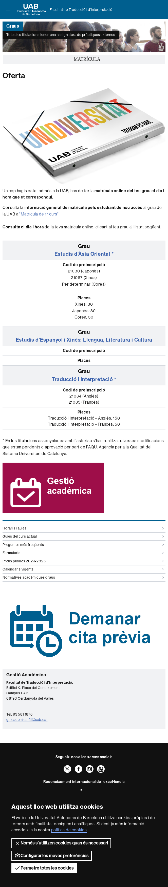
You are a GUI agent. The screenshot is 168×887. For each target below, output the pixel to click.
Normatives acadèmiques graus (83, 577)
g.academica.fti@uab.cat (26, 720)
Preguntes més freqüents (83, 545)
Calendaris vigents (83, 569)
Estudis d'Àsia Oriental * (84, 254)
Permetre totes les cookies (44, 868)
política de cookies (69, 829)
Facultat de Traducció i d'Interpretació (81, 10)
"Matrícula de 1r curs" (39, 214)
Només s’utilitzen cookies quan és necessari (61, 843)
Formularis (83, 553)
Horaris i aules (83, 528)
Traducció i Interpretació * (84, 379)
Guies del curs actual (83, 536)
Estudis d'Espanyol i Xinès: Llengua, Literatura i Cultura (84, 340)
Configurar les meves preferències (51, 856)
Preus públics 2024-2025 (83, 561)
